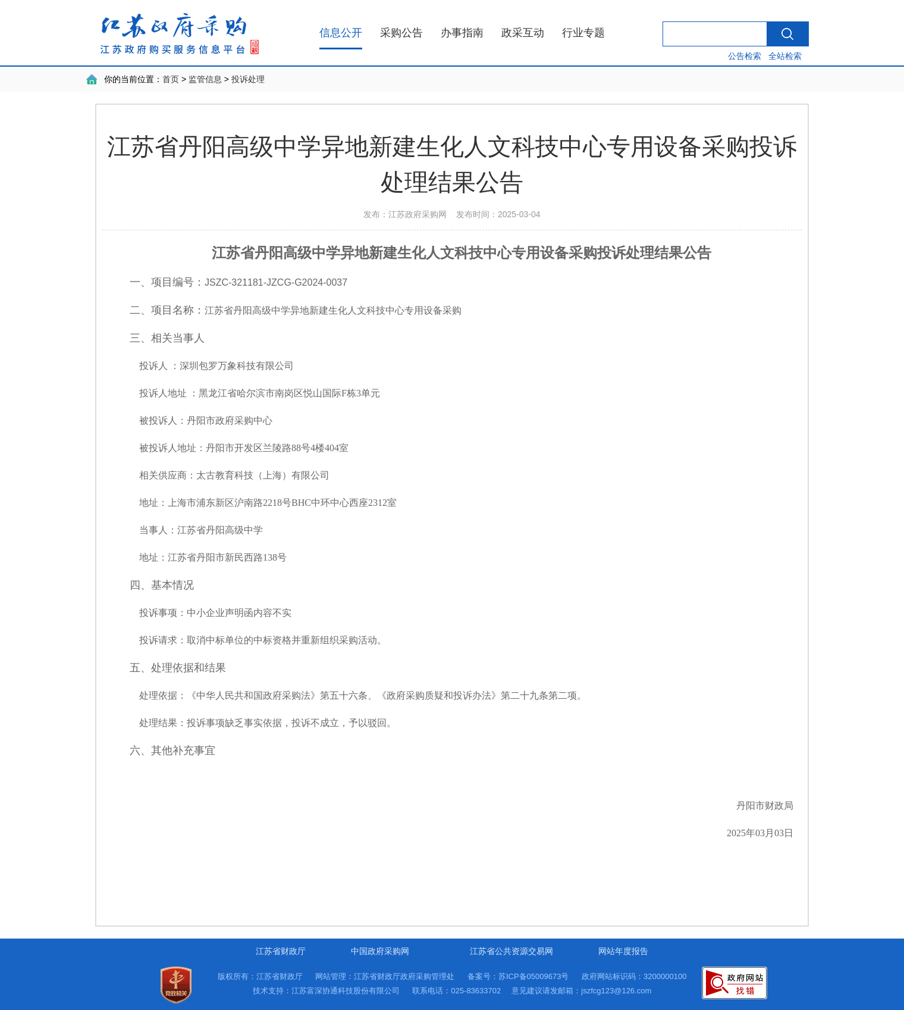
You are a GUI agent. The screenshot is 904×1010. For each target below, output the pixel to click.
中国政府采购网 (380, 951)
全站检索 (785, 56)
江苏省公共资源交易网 (511, 951)
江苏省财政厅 (281, 951)
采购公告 (401, 33)
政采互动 (522, 33)
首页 (170, 79)
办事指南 (462, 33)
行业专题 (583, 33)
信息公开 (340, 33)
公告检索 (744, 56)
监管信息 (205, 79)
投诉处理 (248, 79)
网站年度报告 (623, 951)
